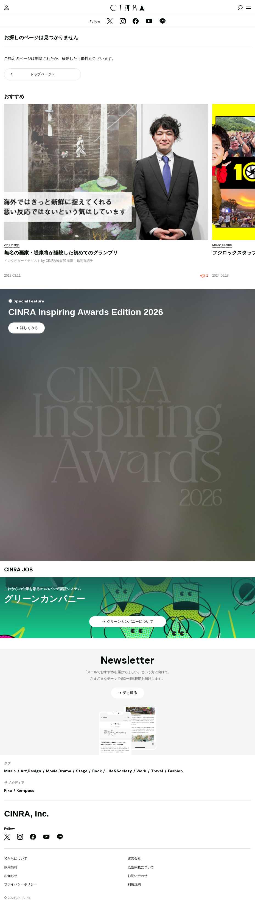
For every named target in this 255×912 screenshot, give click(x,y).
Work (141, 771)
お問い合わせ (137, 876)
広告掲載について (141, 867)
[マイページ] (6, 8)
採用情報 (10, 867)
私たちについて (15, 858)
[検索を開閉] (240, 8)
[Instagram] (123, 21)
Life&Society (119, 771)
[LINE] (162, 21)
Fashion (175, 771)
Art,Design (31, 771)
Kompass (25, 790)
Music (10, 771)
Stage (82, 771)
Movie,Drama (58, 771)
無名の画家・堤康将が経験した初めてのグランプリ (61, 253)
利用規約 (134, 884)
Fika (8, 790)
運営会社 (134, 858)
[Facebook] (136, 21)
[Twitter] (110, 21)
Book (97, 771)
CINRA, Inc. (26, 813)
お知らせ (10, 876)
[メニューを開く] (248, 8)
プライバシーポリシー (20, 884)
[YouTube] (149, 22)
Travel (157, 771)
